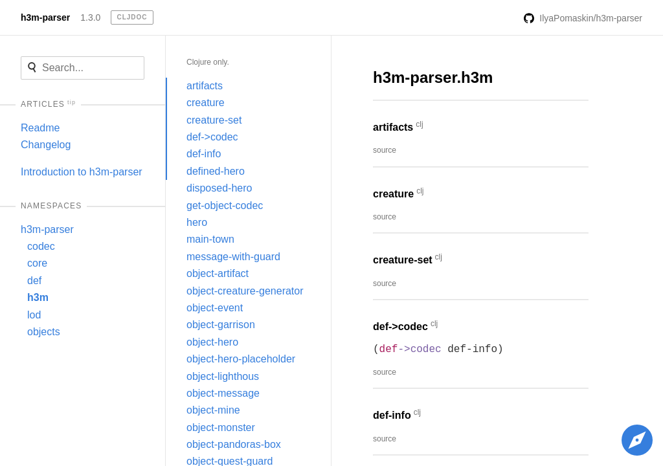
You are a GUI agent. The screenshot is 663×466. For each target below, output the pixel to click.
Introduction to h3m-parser (81, 171)
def (34, 280)
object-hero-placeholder (240, 358)
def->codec (212, 136)
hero (196, 222)
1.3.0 (90, 17)
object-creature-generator (245, 290)
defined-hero (215, 171)
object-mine (213, 410)
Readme (40, 127)
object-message (223, 393)
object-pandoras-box (233, 444)
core (37, 263)
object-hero (212, 342)
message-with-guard (233, 256)
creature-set (214, 120)
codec (41, 246)
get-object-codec (224, 205)
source (384, 150)
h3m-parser (45, 17)
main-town (210, 239)
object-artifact (217, 273)
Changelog (46, 144)
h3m (38, 297)
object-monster (220, 427)
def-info (203, 153)
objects (43, 331)
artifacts (204, 85)
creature (205, 102)
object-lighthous (222, 376)
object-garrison (220, 324)
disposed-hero (219, 188)
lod (34, 314)
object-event (214, 307)
